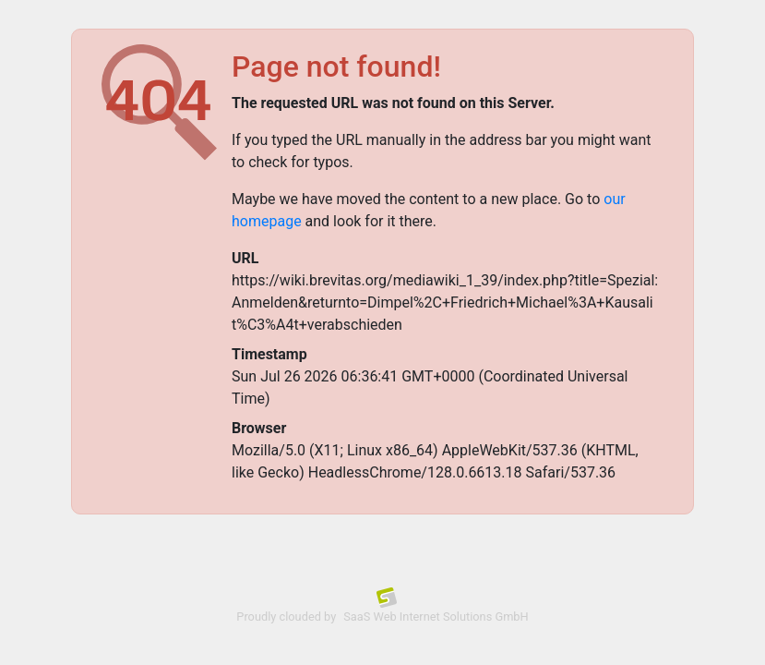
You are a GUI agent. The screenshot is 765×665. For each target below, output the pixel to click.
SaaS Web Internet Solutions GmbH (435, 616)
